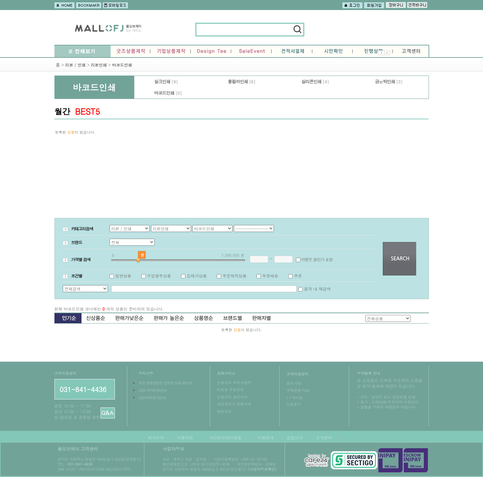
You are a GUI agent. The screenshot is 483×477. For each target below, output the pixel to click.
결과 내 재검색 (317, 288)
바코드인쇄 (122, 65)
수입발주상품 (159, 275)
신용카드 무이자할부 (234, 382)
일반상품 (123, 275)
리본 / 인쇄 (75, 65)
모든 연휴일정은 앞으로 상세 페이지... (166, 382)
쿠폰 (298, 275)
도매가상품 (197, 275)
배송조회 (224, 411)
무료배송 (270, 275)
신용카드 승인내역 (232, 396)
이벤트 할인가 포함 (317, 259)
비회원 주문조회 (230, 389)
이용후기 (293, 404)
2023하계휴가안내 (152, 397)
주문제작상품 (234, 275)
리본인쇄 (99, 65)
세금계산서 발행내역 (234, 403)
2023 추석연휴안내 (152, 390)
